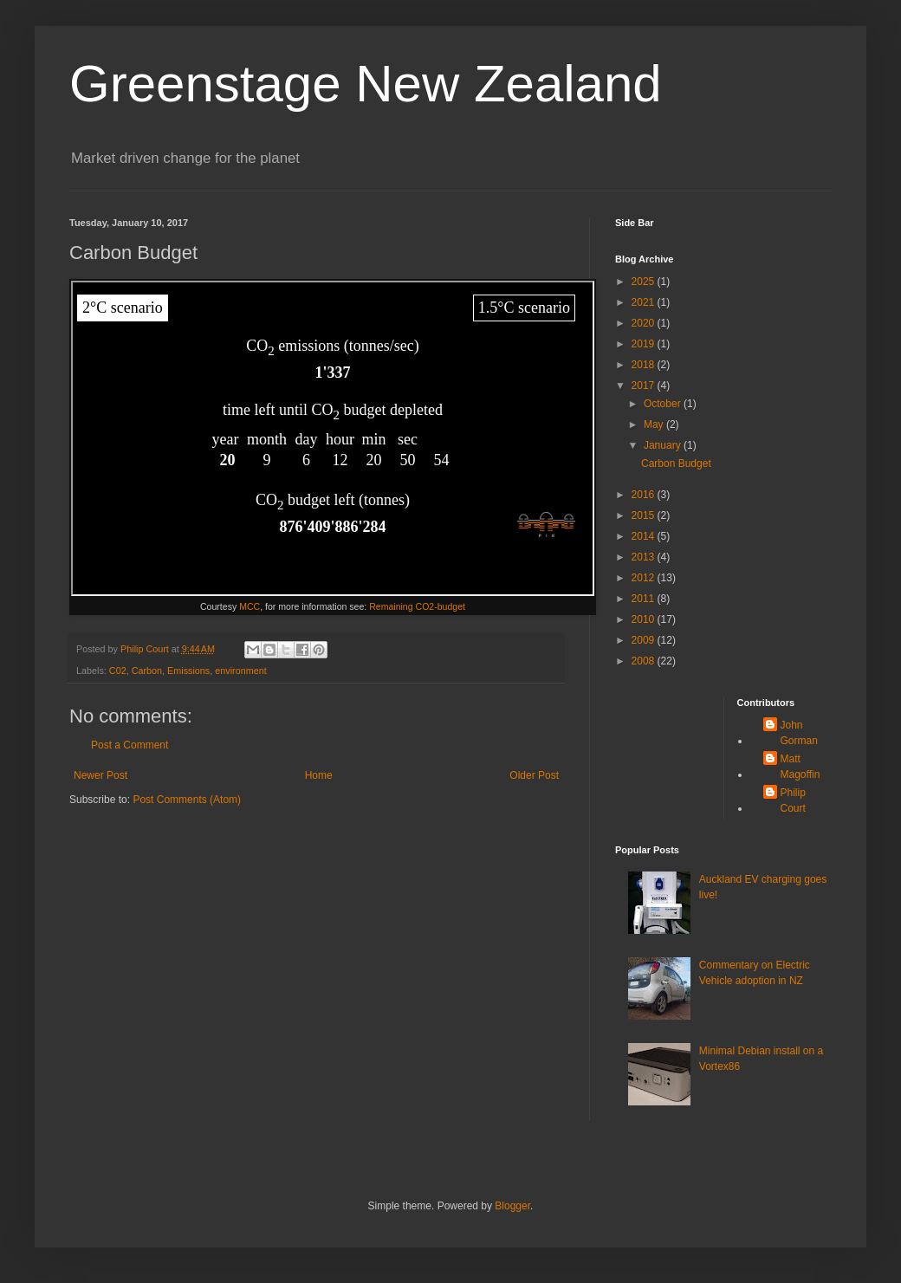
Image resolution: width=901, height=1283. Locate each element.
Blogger (512, 1206)
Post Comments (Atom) (187, 800)
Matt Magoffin (800, 767)
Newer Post (100, 775)
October (664, 404)
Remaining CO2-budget (417, 606)
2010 (645, 619)
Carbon (147, 670)
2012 (645, 578)
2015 (645, 515)
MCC (249, 606)
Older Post (534, 775)
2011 (645, 599)
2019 (645, 344)
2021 (645, 302)
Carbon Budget (676, 463)
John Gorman (799, 733)
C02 (117, 670)
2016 (645, 495)
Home (319, 775)
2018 (645, 365)
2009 (645, 640)
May (655, 424)
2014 (645, 536)
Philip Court (793, 800)
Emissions (188, 670)
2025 (645, 281)
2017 (645, 385)
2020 (645, 323)
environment (240, 670)
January (664, 445)
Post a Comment (129, 745)
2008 (645, 661)
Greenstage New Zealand (365, 84)
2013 (645, 557)
